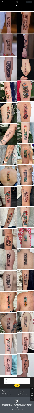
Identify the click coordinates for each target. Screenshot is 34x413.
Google (22, 409)
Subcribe (17, 385)
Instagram (19, 409)
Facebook (13, 409)
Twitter (16, 409)
